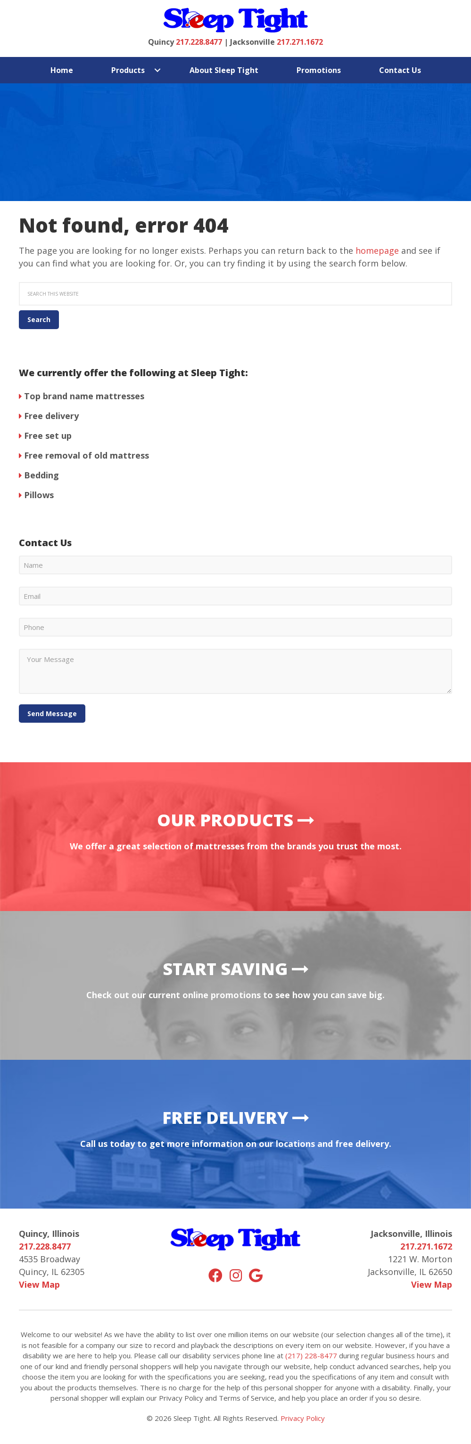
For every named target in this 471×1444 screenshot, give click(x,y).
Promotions (319, 70)
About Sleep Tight (224, 70)
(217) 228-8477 (311, 1355)
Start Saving (236, 968)
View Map (39, 1284)
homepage (377, 250)
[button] (157, 70)
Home (61, 70)
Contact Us (400, 70)
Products (128, 70)
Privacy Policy (303, 1418)
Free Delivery (235, 1117)
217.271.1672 (300, 42)
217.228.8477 (199, 42)
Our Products (235, 819)
